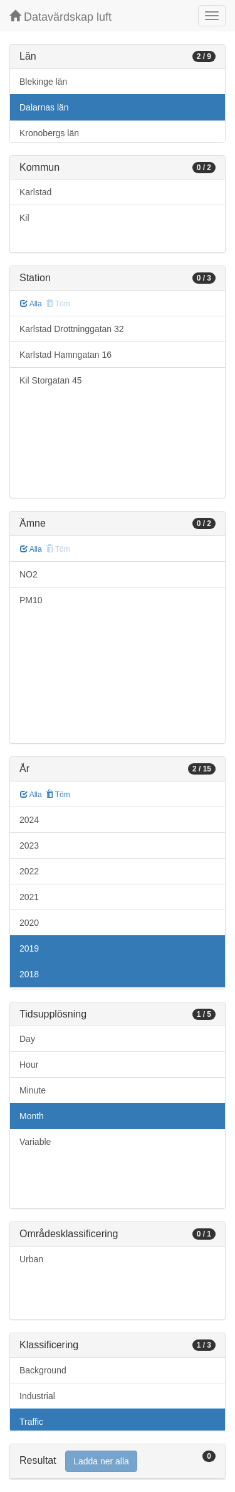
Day (27, 1039)
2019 (29, 948)
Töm (58, 794)
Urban (31, 1259)
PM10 (31, 600)
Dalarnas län (44, 107)
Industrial (37, 1396)
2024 (29, 820)
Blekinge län (43, 82)
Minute (32, 1090)
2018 (29, 974)
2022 (29, 871)
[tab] (117, 1461)
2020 (29, 923)
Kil (24, 218)
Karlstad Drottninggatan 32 (71, 329)
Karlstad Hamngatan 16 (65, 355)
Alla (31, 303)
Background (42, 1370)
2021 (29, 897)
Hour (28, 1065)
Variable (35, 1142)
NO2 (28, 574)
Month (31, 1116)
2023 (29, 845)
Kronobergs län (49, 133)
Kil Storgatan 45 (50, 380)
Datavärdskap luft (60, 16)
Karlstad (35, 192)
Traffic (31, 1422)
